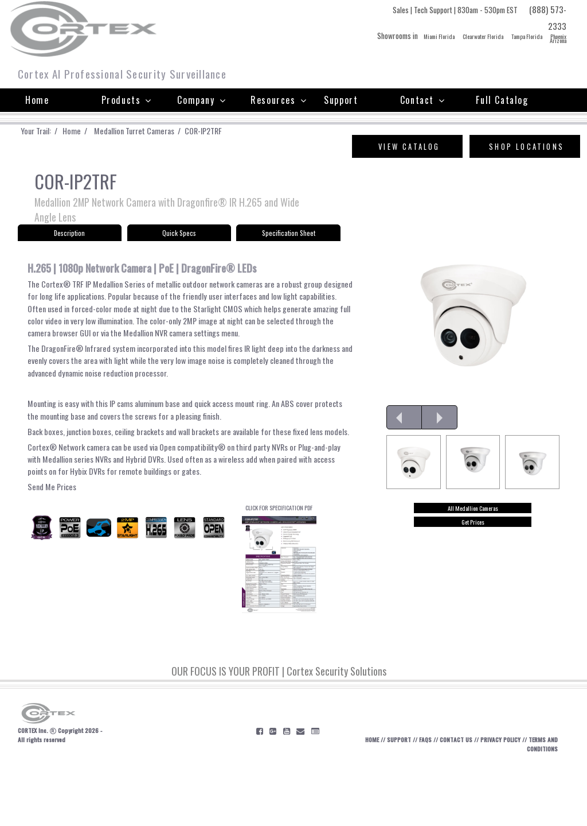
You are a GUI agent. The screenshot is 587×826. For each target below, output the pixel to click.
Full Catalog (502, 100)
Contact (422, 100)
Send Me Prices (54, 536)
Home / (88, 131)
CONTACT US (456, 803)
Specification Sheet (288, 238)
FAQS (422, 803)
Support (341, 100)
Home (37, 100)
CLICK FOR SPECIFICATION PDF (279, 614)
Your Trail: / (46, 131)
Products (126, 100)
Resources (279, 100)
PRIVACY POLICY (507, 803)
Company (201, 100)
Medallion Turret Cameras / (155, 131)
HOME (361, 803)
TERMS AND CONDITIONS (534, 807)
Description (69, 238)
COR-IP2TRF (229, 131)
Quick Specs (179, 238)
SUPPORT (392, 803)
